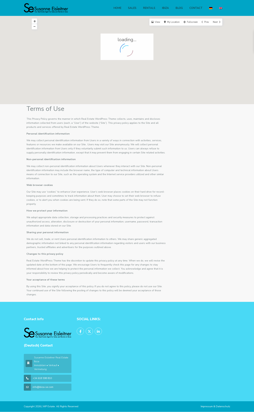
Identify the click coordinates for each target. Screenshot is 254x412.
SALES (132, 8)
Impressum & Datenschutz (215, 406)
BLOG (179, 8)
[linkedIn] (98, 331)
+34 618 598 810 (42, 378)
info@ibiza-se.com (43, 387)
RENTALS (149, 8)
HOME (117, 8)
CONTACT (195, 8)
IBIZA (165, 8)
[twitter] (89, 331)
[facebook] (80, 331)
